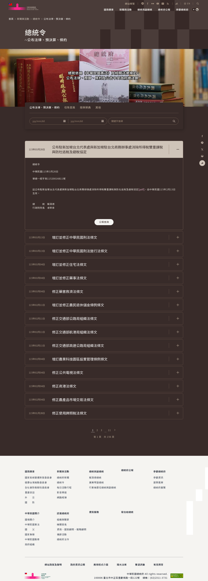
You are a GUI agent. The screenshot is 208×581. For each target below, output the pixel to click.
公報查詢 (104, 222)
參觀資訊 (158, 475)
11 (109, 430)
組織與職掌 (63, 515)
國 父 (30, 525)
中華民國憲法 (32, 520)
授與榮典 (85, 107)
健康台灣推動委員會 (36, 480)
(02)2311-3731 (159, 573)
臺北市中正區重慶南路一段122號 (121, 573)
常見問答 (158, 560)
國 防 (30, 500)
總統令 (36, 19)
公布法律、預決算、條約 (44, 107)
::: (2, 1)
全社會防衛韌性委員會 (37, 485)
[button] (198, 3)
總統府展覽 (159, 485)
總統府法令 (63, 535)
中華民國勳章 (32, 535)
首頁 (11, 19)
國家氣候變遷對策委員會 (38, 475)
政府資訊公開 (77, 560)
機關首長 (62, 520)
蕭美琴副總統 (96, 480)
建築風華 (158, 480)
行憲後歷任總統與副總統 (102, 485)
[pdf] (142, 189)
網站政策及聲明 (53, 560)
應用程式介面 (101, 560)
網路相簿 (62, 495)
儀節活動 (62, 530)
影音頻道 (62, 490)
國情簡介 (30, 515)
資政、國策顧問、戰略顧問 (71, 525)
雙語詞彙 (140, 560)
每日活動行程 (64, 485)
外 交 (30, 495)
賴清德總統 (95, 475)
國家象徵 (30, 530)
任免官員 (69, 107)
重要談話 (30, 490)
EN (187, 3)
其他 (98, 107)
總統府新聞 (63, 475)
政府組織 (30, 540)
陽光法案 (122, 560)
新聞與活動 (23, 19)
